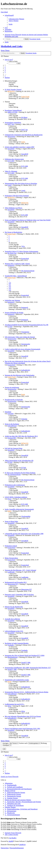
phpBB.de (22, 844)
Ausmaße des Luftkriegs (12, 619)
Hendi (9, 681)
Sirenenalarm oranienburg (13, 122)
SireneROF (10, 149)
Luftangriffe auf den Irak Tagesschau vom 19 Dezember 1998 (24, 533)
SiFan (9, 706)
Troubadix (10, 645)
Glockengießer (25, 516)
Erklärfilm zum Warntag (12, 300)
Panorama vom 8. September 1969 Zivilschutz (19, 594)
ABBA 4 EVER (12, 112)
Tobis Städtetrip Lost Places (13, 208)
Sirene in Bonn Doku (11, 521)
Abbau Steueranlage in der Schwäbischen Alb (19, 460)
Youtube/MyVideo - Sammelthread (16, 276)
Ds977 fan (10, 124)
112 (10, 286)
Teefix (23, 142)
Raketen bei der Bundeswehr (14, 607)
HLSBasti (24, 117)
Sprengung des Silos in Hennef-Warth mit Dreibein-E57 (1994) (24, 655)
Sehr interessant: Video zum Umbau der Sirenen (20, 337)
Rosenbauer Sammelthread (13, 110)
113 (10, 288)
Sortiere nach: (29, 743)
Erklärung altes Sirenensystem (14, 159)
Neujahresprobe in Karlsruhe (14, 399)
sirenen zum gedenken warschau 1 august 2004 (19, 147)
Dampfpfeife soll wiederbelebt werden (17, 680)
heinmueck (10, 265)
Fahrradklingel (12, 426)
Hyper (9, 499)
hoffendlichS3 (25, 370)
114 (10, 290)
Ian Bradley (13, 838)
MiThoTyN (11, 91)
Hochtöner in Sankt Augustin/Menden (16, 643)
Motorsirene (11, 136)
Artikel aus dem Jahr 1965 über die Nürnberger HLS (21, 436)
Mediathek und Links (11, 46)
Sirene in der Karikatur (12, 424)
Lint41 (9, 185)
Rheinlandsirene (12, 657)
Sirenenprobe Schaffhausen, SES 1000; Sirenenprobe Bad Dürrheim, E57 (28, 667)
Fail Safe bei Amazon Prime (13, 448)
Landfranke (11, 572)
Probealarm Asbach (11, 546)
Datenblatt (8, 412)
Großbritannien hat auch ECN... (15, 704)
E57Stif (9, 326)
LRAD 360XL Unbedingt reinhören (16, 497)
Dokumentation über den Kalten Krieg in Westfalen (21, 183)
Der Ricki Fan (11, 253)
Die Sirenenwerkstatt (27, 271)
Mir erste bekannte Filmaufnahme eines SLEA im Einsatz (23, 716)
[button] (9, 59)
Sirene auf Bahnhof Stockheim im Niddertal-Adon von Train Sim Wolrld (27, 220)
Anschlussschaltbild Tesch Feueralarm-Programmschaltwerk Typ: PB (26, 325)
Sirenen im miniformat (12, 387)
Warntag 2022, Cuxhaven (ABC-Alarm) (17, 263)
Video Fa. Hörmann (11, 171)
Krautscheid (25, 258)
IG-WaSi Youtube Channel (13, 89)
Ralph (23, 394)
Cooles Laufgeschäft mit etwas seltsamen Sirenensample (22, 349)
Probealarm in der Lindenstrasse (15, 485)
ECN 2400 (10, 161)
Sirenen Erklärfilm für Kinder (14, 312)
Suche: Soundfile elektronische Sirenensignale (19, 509)
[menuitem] (16, 19)
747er (23, 246)
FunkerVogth (25, 96)
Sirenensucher (11, 339)
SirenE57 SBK (25, 662)
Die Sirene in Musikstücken (13, 232)
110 (10, 283)
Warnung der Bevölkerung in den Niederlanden (19, 375)
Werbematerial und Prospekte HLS (16, 582)
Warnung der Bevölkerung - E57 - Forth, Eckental (20, 570)
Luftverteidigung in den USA (14, 631)
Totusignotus (25, 332)
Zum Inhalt (4, 12)
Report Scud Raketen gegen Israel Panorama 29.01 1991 (22, 728)
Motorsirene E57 (12, 584)
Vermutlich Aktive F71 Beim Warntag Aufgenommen (21, 251)
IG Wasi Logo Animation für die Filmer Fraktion (20, 473)
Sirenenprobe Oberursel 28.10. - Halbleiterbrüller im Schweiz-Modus (26, 692)
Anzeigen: (10, 743)
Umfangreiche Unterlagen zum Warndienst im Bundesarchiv (24, 135)
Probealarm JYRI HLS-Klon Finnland (17, 195)
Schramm (10, 413)
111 (10, 285)
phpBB (11, 841)
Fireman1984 (11, 438)
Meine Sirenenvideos (11, 558)
